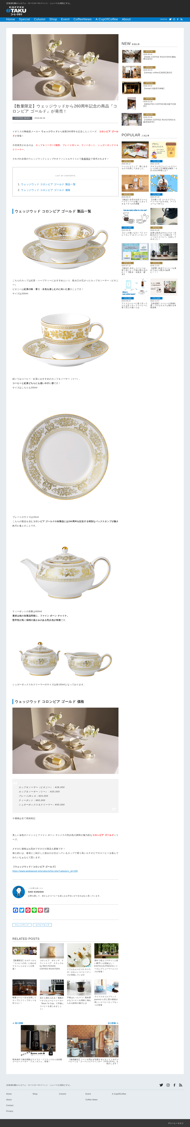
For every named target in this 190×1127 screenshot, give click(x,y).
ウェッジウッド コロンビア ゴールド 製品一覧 (48, 184)
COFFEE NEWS (22, 118)
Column (31, 19)
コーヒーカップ (42, 924)
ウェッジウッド (22, 924)
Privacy (9, 1111)
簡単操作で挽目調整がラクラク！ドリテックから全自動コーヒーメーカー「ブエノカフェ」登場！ (38, 1042)
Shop (41, 19)
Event (51, 19)
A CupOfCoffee (80, 19)
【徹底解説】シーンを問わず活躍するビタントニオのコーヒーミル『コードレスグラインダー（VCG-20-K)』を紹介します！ (92, 1043)
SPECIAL (149, 51)
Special (19, 19)
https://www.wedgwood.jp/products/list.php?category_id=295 (45, 870)
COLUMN (156, 161)
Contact (10, 1105)
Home (9, 19)
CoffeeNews (64, 19)
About (95, 19)
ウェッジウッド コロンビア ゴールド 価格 (45, 189)
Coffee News (91, 1099)
